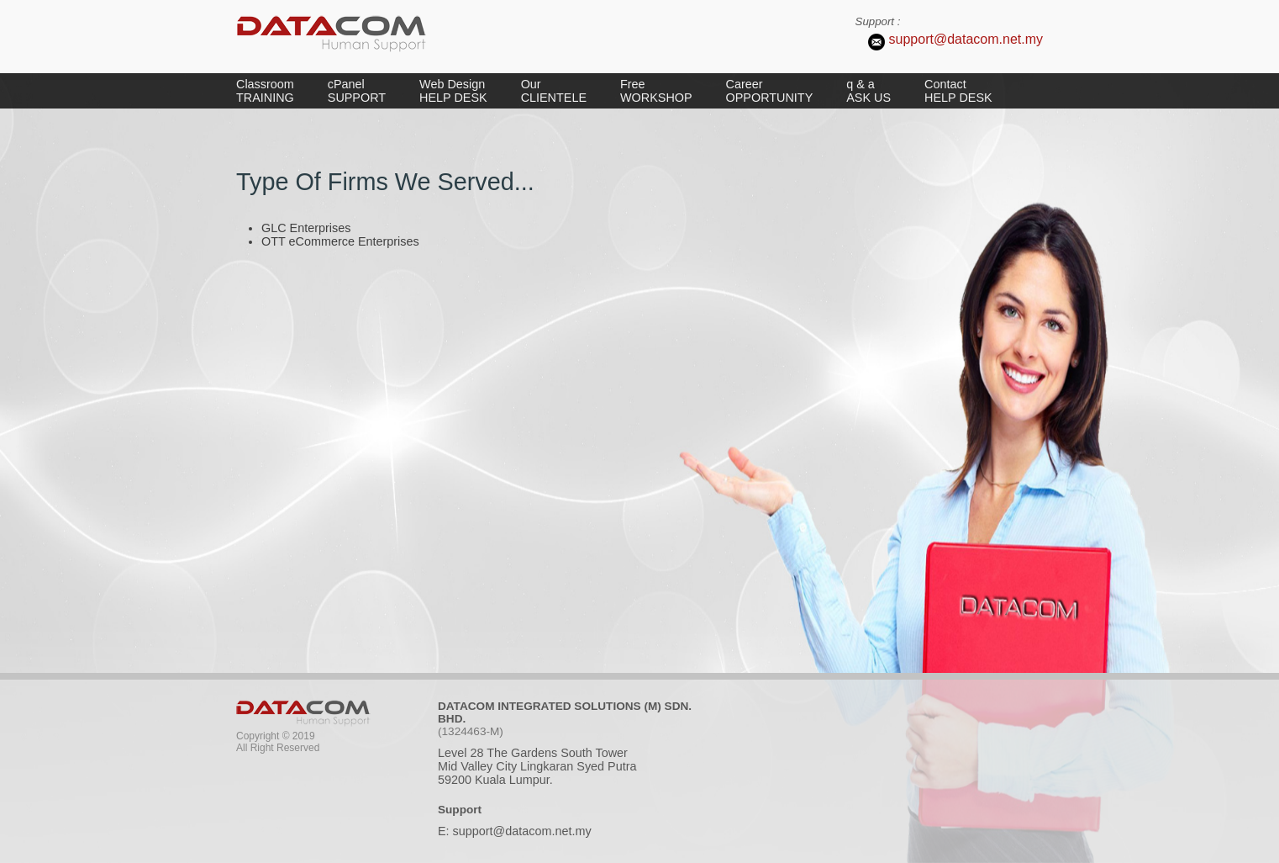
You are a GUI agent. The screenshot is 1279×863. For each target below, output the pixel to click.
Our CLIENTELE (554, 90)
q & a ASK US (868, 90)
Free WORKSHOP (656, 90)
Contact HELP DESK (958, 90)
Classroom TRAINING (265, 90)
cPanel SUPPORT (357, 90)
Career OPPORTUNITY (769, 90)
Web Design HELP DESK (453, 90)
